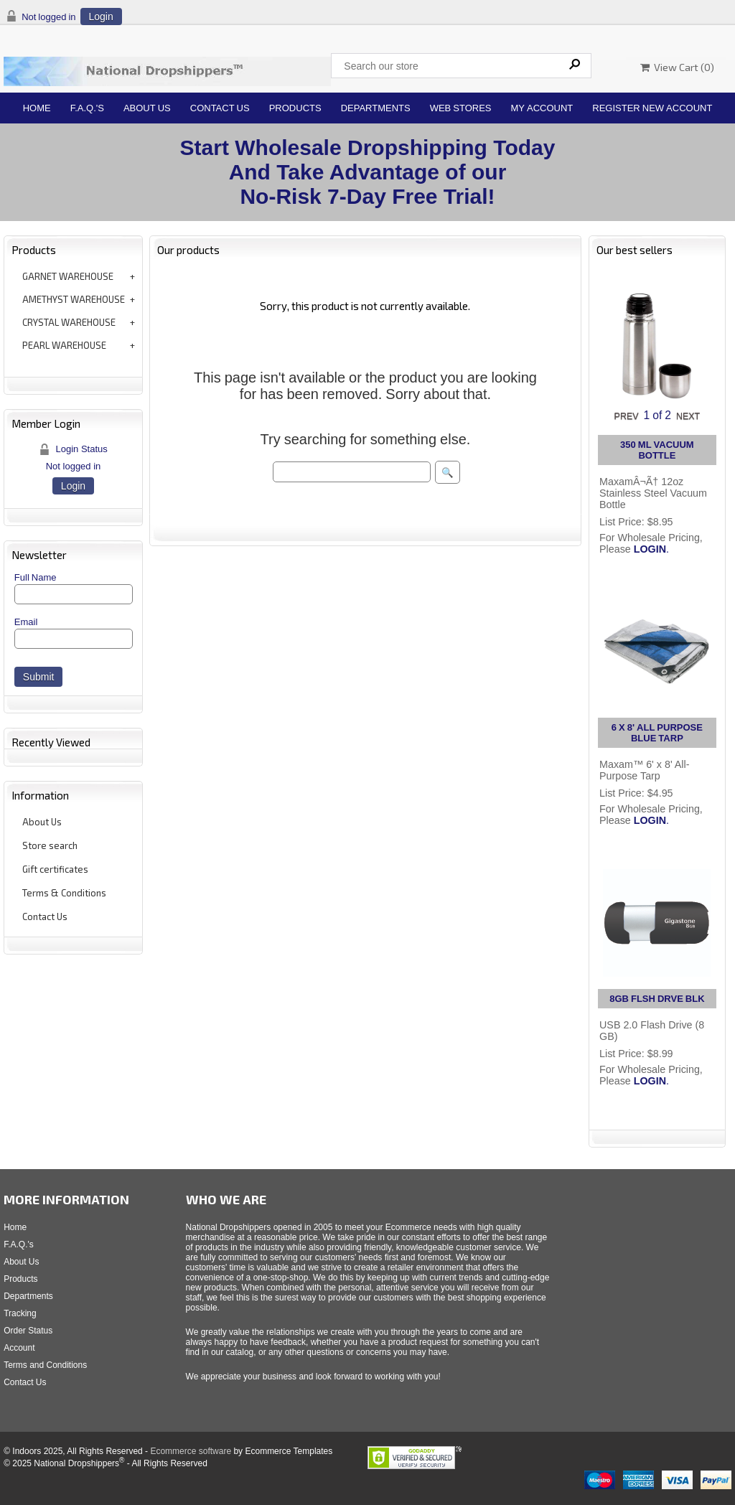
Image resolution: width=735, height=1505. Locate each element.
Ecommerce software (190, 1451)
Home (37, 108)
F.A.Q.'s (87, 108)
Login (101, 16)
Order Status (28, 1331)
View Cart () (677, 67)
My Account (542, 108)
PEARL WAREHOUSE (64, 345)
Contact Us (220, 108)
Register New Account (652, 108)
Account (19, 1348)
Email (26, 622)
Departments (376, 108)
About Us (147, 108)
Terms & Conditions (64, 893)
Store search (50, 845)
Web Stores (461, 108)
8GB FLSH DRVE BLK (656, 998)
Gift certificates (55, 869)
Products (295, 108)
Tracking (20, 1313)
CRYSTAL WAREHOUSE (69, 322)
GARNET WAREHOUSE (67, 276)
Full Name (35, 577)
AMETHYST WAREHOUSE (73, 299)
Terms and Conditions (45, 1365)
